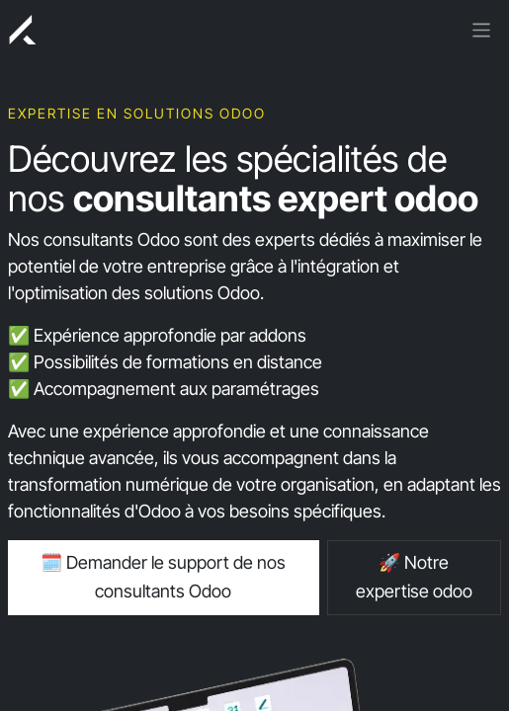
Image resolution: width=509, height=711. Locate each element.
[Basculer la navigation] (482, 28)
